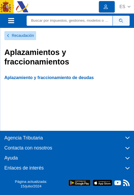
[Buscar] (70, 21)
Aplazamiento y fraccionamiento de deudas (49, 77)
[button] (125, 7)
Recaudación (20, 35)
